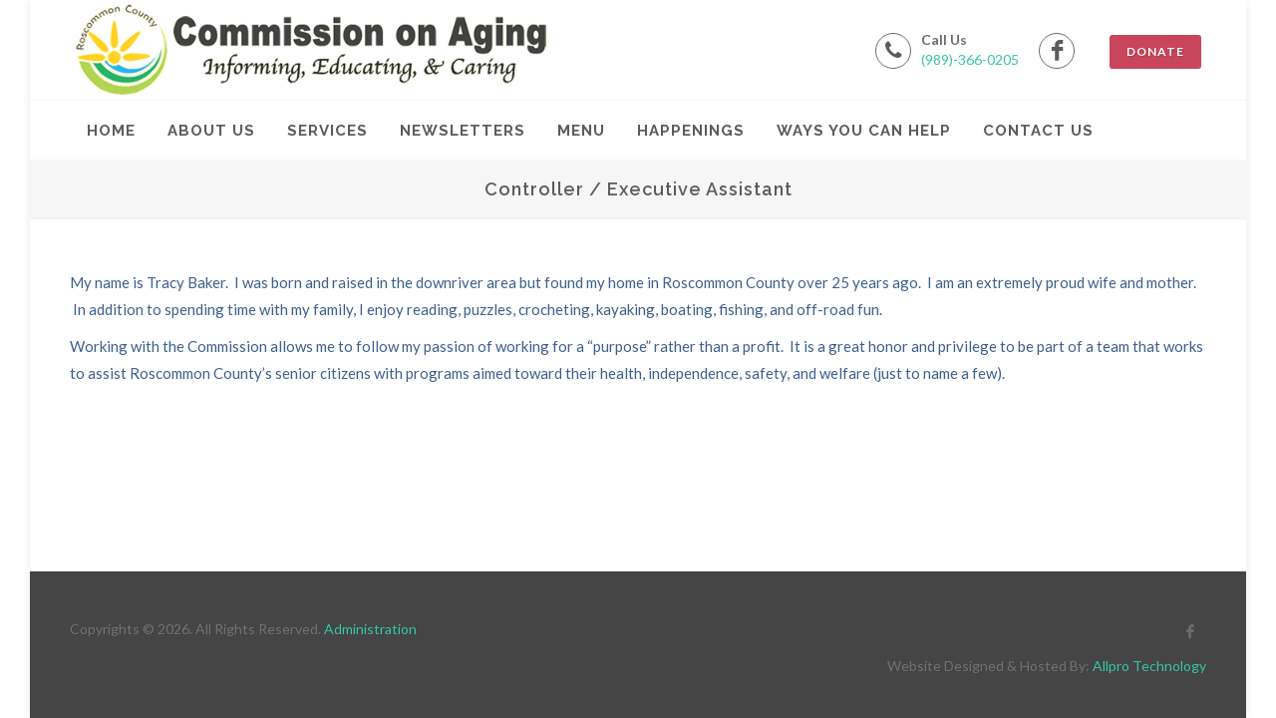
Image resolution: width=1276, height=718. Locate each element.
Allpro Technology (1149, 665)
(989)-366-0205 (970, 59)
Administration (370, 628)
